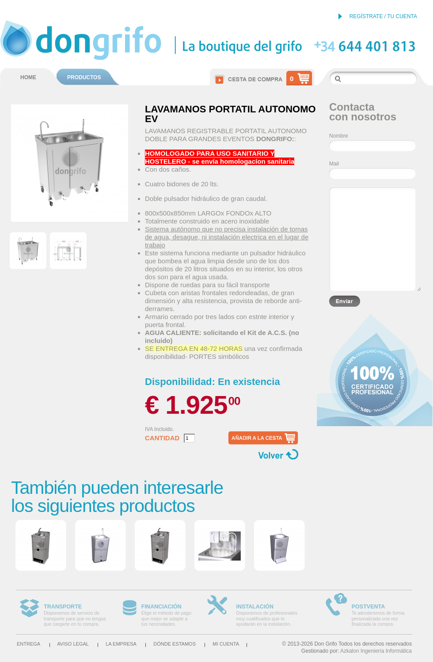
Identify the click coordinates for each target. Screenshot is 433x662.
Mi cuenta (226, 644)
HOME (28, 77)
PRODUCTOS (84, 77)
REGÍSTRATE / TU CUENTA (383, 16)
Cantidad (162, 438)
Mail (334, 164)
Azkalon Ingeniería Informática (376, 651)
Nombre (338, 136)
